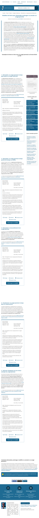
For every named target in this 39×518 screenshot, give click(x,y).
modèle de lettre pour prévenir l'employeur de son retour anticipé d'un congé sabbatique (12, 391)
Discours (35, 1)
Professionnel (20, 3)
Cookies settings (33, 506)
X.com (20, 481)
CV (11, 1)
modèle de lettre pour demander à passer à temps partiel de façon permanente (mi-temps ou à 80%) (12, 316)
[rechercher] (36, 8)
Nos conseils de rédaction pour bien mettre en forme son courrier (30, 128)
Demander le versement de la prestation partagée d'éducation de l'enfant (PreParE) (31, 102)
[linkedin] (5, 508)
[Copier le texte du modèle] (12, 135)
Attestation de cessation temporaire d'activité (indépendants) (30, 122)
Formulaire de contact (25, 503)
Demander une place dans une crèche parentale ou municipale (31, 162)
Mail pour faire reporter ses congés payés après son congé (31, 107)
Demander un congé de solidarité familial (31, 152)
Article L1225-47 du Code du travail (20, 26)
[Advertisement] (19, 65)
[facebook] (2, 508)
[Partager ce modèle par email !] (18, 133)
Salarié (19, 1)
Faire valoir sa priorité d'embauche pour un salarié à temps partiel (31, 112)
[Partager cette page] (5, 133)
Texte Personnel (30, 1)
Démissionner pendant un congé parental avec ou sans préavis (31, 142)
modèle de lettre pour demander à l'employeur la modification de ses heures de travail (12, 243)
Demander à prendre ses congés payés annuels (31, 155)
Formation (14, 1)
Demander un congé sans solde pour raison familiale (32, 149)
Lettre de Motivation (5, 1)
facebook (14, 481)
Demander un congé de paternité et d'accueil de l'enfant (31, 137)
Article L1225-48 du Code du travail (23, 33)
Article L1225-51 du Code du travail (14, 237)
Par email (25, 481)
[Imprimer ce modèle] (11, 133)
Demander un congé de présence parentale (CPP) (31, 146)
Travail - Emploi (9, 13)
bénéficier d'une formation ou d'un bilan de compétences (11, 84)
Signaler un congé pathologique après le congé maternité (31, 158)
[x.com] (3, 508)
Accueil (4, 13)
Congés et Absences (16, 13)
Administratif (23, 1)
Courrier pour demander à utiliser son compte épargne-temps (31, 117)
